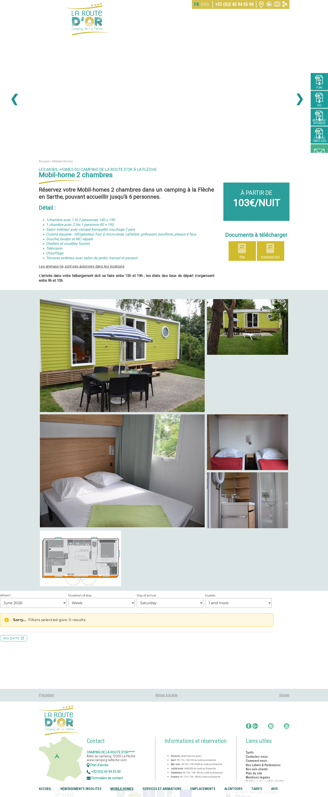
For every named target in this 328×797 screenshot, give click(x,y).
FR (196, 4)
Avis (274, 789)
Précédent (46, 695)
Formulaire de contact (105, 778)
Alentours (233, 789)
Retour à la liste (166, 695)
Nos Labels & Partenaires (263, 765)
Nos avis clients (257, 769)
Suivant (284, 695)
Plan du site (254, 773)
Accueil (45, 789)
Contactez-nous (257, 756)
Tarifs (256, 789)
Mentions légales (258, 777)
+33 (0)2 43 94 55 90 (234, 4)
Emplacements (202, 789)
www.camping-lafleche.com (107, 760)
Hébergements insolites (80, 789)
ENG (205, 4)
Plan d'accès (97, 765)
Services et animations (161, 789)
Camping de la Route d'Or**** (111, 752)
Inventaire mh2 (270, 257)
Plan (242, 257)
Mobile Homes (122, 789)
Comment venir (257, 761)
